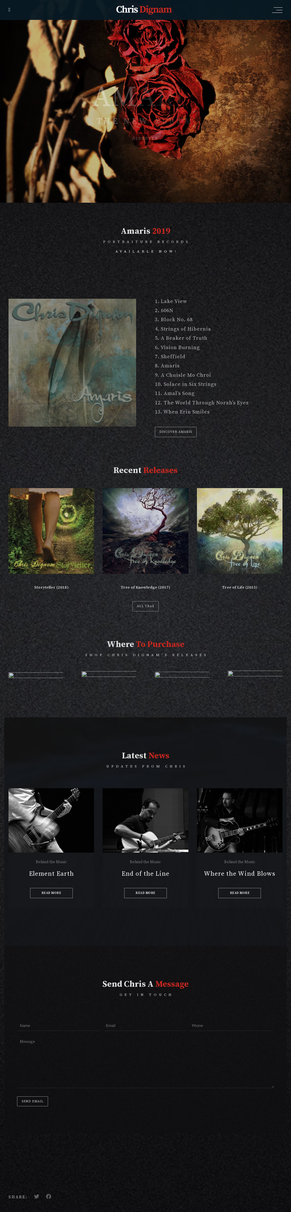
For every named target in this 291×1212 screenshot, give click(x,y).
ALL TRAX (145, 606)
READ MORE (51, 893)
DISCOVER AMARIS (175, 432)
